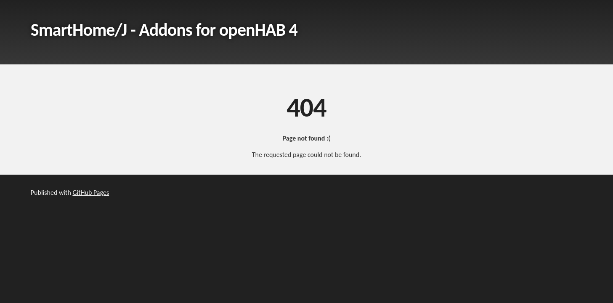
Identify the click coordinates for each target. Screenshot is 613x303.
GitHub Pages (90, 193)
